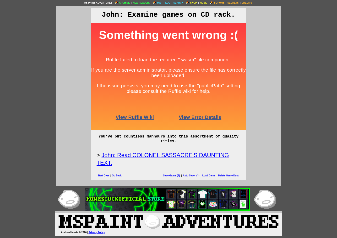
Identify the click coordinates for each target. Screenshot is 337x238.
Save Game (169, 175)
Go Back (117, 175)
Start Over (103, 175)
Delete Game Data (228, 175)
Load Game (208, 175)
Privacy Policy (97, 232)
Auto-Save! (189, 175)
